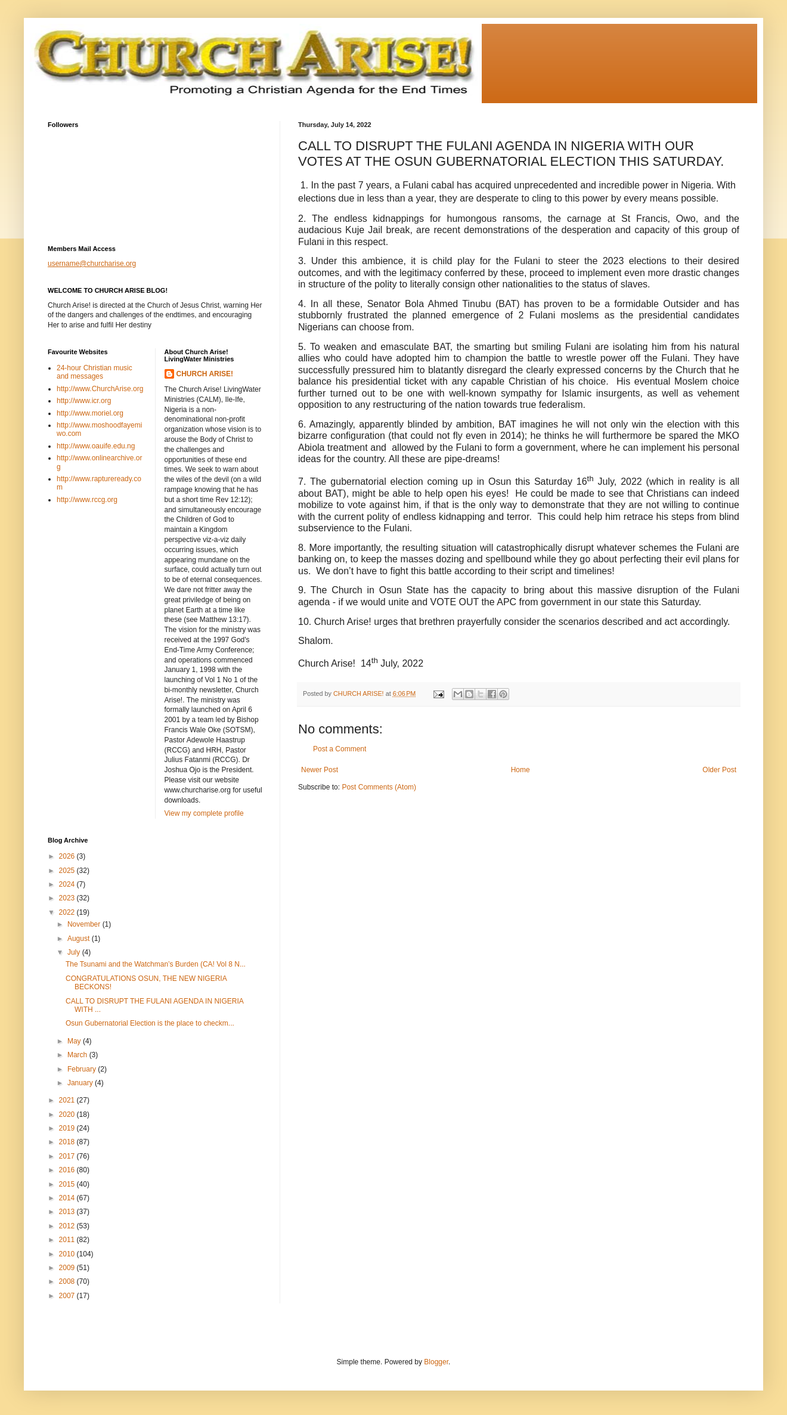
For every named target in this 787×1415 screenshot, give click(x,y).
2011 (68, 1240)
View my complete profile (204, 813)
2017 (68, 1156)
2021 (68, 1100)
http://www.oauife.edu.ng (96, 446)
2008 (68, 1281)
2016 (68, 1170)
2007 (68, 1296)
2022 (68, 912)
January (81, 1083)
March (78, 1055)
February (82, 1069)
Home (520, 770)
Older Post (719, 770)
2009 (68, 1268)
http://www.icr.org (84, 401)
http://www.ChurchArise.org (100, 389)
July (74, 952)
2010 (68, 1254)
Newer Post (319, 770)
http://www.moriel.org (90, 413)
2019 (68, 1128)
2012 (68, 1226)
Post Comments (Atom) (379, 787)
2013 (68, 1211)
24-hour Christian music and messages (94, 372)
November (85, 924)
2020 (68, 1114)
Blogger (436, 1362)
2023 (68, 898)
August (79, 938)
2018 (68, 1142)
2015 (68, 1184)
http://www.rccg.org (87, 500)
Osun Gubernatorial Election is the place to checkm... (150, 1023)
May (75, 1041)
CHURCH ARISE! (205, 374)
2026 (68, 856)
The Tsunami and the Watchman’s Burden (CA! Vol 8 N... (156, 964)
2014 (68, 1198)
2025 (68, 870)
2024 (68, 884)
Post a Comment (339, 749)
